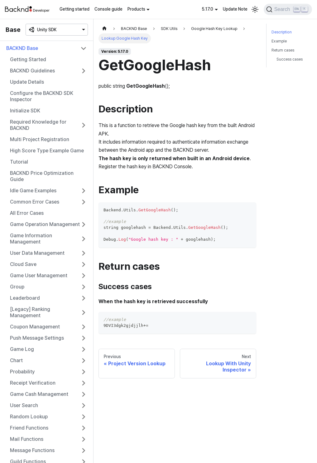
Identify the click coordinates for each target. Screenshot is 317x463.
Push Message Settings (37, 338)
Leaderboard (25, 298)
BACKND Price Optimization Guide (42, 176)
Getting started (74, 9)
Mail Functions (26, 439)
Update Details (27, 82)
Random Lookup (29, 417)
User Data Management (37, 253)
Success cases (289, 59)
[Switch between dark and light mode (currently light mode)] (255, 9)
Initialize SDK (25, 111)
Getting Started (28, 59)
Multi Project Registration (39, 139)
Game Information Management (31, 239)
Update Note (235, 9)
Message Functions (32, 450)
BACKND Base (22, 48)
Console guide (108, 9)
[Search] (288, 9)
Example (279, 41)
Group (17, 287)
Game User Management (38, 275)
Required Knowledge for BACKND (38, 125)
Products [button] (136, 9)
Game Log (22, 349)
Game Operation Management (45, 224)
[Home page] (104, 28)
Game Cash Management (39, 394)
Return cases (282, 50)
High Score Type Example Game (47, 151)
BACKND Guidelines (32, 71)
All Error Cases (27, 213)
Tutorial (19, 162)
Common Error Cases (34, 202)
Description (281, 32)
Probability (22, 372)
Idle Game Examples (33, 191)
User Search (24, 405)
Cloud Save (23, 264)
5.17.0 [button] (207, 9)
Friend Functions (29, 428)
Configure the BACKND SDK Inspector (41, 96)
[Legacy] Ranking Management (30, 312)
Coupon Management (35, 327)
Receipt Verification (32, 383)
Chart (16, 360)
